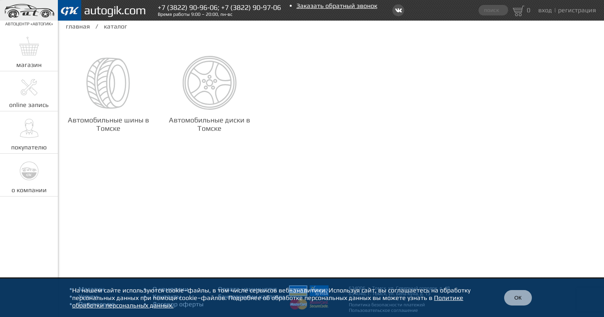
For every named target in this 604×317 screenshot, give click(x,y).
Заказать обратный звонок (336, 6)
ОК (518, 298)
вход (545, 10)
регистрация (577, 10)
